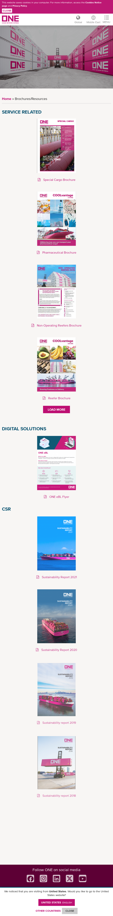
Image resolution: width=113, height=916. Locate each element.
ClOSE (69, 910)
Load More (56, 409)
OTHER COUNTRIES (48, 910)
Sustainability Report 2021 (59, 577)
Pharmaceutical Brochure (58, 252)
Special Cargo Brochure (58, 180)
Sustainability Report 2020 (59, 650)
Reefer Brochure (58, 398)
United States (56, 902)
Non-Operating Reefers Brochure (58, 325)
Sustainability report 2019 (59, 722)
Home (6, 99)
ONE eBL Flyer (59, 497)
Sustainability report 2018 (58, 795)
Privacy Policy (19, 5)
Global (78, 22)
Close (7, 10)
